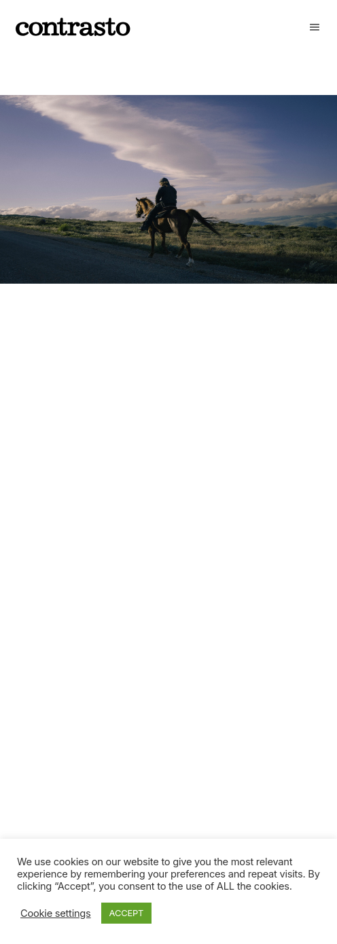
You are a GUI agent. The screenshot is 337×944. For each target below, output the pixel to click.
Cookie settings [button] (55, 913)
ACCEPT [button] (126, 912)
